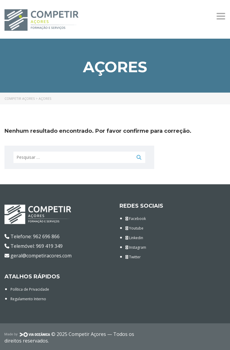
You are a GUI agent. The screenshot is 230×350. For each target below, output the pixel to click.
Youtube (134, 228)
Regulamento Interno (28, 298)
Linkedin (134, 237)
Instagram (135, 247)
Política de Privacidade (29, 289)
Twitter (133, 257)
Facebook (135, 218)
